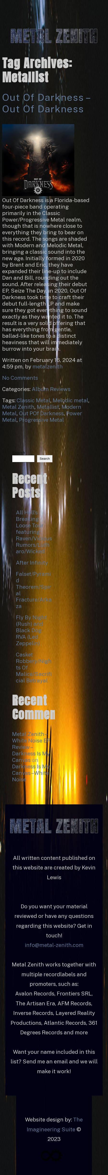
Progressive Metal (41, 420)
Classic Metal (33, 400)
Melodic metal (70, 400)
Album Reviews (51, 389)
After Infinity (32, 563)
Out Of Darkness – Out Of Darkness (45, 103)
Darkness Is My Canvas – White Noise (31, 773)
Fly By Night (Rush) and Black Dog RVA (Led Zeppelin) (31, 630)
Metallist (48, 407)
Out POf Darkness (41, 413)
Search (18, 453)
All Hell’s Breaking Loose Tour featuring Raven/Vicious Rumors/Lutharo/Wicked (34, 531)
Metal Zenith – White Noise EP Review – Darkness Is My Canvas (31, 747)
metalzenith (47, 366)
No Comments (20, 378)
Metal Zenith (18, 407)
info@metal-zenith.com (54, 945)
